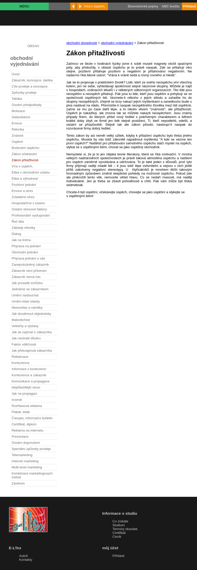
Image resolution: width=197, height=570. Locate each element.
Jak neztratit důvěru (26, 338)
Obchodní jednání (25, 252)
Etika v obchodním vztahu (31, 172)
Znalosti (17, 135)
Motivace (18, 111)
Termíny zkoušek (125, 529)
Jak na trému (21, 240)
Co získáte (120, 521)
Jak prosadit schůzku (27, 283)
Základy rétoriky (23, 228)
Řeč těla (18, 221)
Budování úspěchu (25, 148)
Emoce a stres (22, 191)
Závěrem (18, 483)
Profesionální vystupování (31, 215)
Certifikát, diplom (24, 424)
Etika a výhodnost (25, 178)
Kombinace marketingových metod (32, 475)
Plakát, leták (21, 412)
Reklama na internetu (27, 430)
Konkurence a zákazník (29, 375)
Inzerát (17, 400)
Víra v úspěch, (22, 166)
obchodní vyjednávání (117, 43)
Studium (119, 525)
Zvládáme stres (23, 197)
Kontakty (25, 560)
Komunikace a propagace (30, 381)
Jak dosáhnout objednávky (31, 314)
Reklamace (20, 357)
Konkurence (20, 363)
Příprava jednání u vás (28, 258)
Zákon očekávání (24, 154)
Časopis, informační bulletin (32, 418)
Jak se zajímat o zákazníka (32, 332)
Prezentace (20, 436)
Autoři (23, 556)
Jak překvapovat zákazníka (32, 350)
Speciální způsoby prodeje (31, 449)
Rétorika (18, 129)
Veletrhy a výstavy (25, 326)
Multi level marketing (27, 467)
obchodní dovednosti (81, 43)
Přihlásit (118, 556)
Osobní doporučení (26, 443)
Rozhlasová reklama (27, 406)
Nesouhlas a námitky (27, 307)
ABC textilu (171, 6)
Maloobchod (21, 320)
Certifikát (119, 533)
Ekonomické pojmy (143, 6)
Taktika (17, 99)
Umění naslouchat (25, 295)
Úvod (15, 74)
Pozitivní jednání (24, 185)
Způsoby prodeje (24, 92)
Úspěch (17, 142)
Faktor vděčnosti (24, 344)
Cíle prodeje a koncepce (29, 86)
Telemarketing (22, 455)
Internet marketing (25, 461)
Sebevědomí (21, 117)
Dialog (16, 234)
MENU (24, 6)
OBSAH (33, 46)
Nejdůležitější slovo (26, 387)
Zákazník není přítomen (29, 271)
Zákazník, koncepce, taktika (32, 80)
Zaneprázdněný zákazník (30, 264)
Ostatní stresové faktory (29, 209)
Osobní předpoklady (26, 105)
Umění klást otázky (26, 301)
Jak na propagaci (24, 393)
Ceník (117, 537)
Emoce (17, 123)
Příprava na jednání (26, 246)
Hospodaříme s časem (28, 203)
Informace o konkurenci (29, 369)
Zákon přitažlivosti (25, 160)
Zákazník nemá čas (26, 277)
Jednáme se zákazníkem (30, 289)
